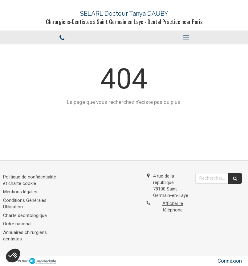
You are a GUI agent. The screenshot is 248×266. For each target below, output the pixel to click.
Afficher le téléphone (172, 207)
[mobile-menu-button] (186, 37)
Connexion (230, 261)
